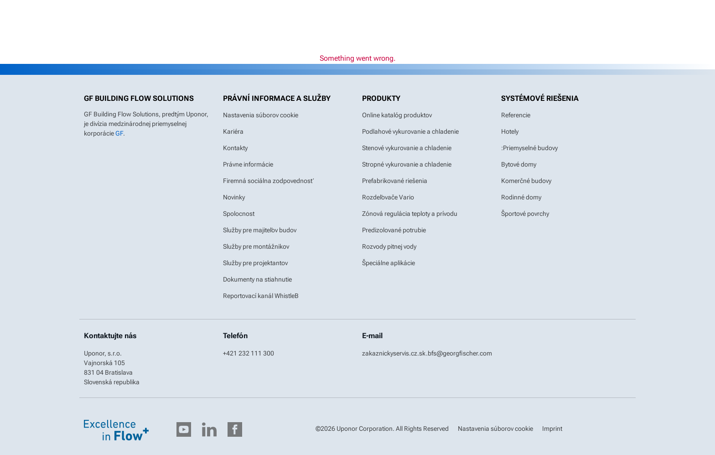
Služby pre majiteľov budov (259, 230)
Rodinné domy (521, 197)
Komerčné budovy (526, 180)
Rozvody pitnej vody (389, 246)
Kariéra (233, 131)
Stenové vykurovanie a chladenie (406, 148)
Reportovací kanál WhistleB (261, 295)
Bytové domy (518, 164)
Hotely (509, 131)
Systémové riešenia (540, 98)
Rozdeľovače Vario (388, 197)
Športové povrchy (525, 213)
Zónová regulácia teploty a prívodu (409, 213)
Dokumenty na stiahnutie (257, 279)
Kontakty (235, 148)
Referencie (515, 115)
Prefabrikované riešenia (394, 180)
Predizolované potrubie (394, 230)
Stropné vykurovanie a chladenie (406, 164)
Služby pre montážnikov (256, 246)
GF (119, 133)
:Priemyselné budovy (529, 148)
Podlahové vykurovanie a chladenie (410, 131)
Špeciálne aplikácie (388, 263)
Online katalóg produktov (397, 115)
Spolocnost (238, 213)
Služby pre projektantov (255, 263)
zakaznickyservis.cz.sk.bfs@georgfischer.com (427, 353)
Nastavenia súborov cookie (260, 115)
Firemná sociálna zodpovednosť (268, 180)
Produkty (381, 98)
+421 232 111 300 (248, 353)
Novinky (234, 197)
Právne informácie (248, 164)
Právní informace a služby (277, 98)
